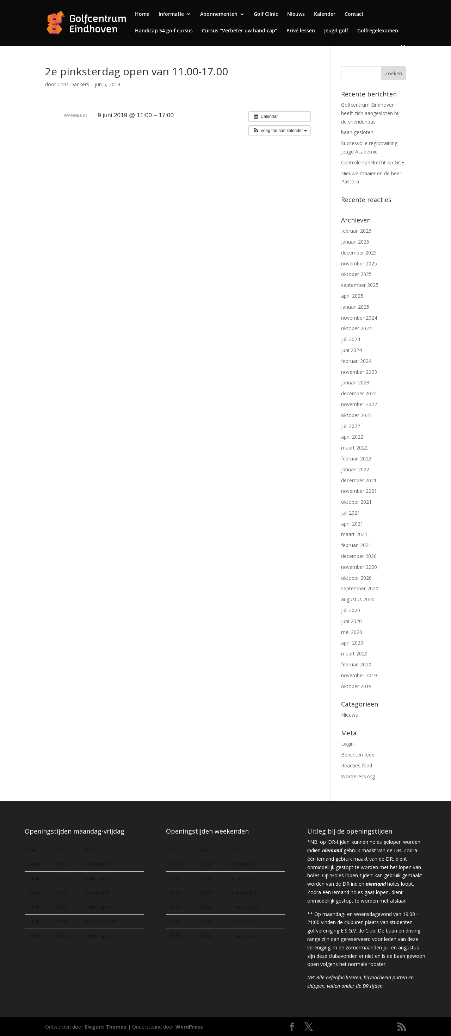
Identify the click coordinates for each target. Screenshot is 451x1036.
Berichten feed (358, 754)
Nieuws (296, 14)
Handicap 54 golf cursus (164, 31)
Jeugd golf (336, 31)
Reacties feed (356, 765)
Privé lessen (300, 31)
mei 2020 (351, 632)
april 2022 (352, 436)
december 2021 (359, 480)
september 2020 (359, 588)
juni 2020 (351, 621)
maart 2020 (354, 653)
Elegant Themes (105, 1026)
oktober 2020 (356, 577)
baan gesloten (357, 132)
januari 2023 (355, 382)
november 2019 (359, 675)
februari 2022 (356, 458)
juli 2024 (350, 339)
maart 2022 (354, 447)
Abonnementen (218, 14)
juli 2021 (350, 512)
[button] (279, 131)
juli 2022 (350, 426)
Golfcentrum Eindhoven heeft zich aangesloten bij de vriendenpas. (370, 113)
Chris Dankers (73, 84)
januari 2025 (355, 306)
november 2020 (359, 567)
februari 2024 (356, 361)
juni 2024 (351, 350)
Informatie (171, 14)
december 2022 (359, 393)
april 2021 (352, 523)
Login (347, 743)
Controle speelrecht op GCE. (373, 162)
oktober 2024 (356, 328)
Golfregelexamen (377, 31)
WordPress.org (358, 776)
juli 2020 (350, 610)
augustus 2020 (358, 599)
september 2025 (359, 285)
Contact (354, 14)
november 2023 (359, 372)
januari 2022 (355, 469)
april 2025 (352, 296)
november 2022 (359, 404)
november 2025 (359, 263)
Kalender (324, 14)
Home (142, 14)
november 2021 (359, 491)
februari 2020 (356, 664)
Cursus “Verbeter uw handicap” (239, 31)
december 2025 (359, 252)
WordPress (189, 1026)
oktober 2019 (356, 686)
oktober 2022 (356, 415)
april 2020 (352, 642)
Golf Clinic (266, 14)
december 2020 (359, 556)
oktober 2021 (356, 501)
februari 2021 (356, 545)
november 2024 (359, 317)
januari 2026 (355, 241)
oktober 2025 (356, 274)
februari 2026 (356, 230)
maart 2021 (354, 534)
